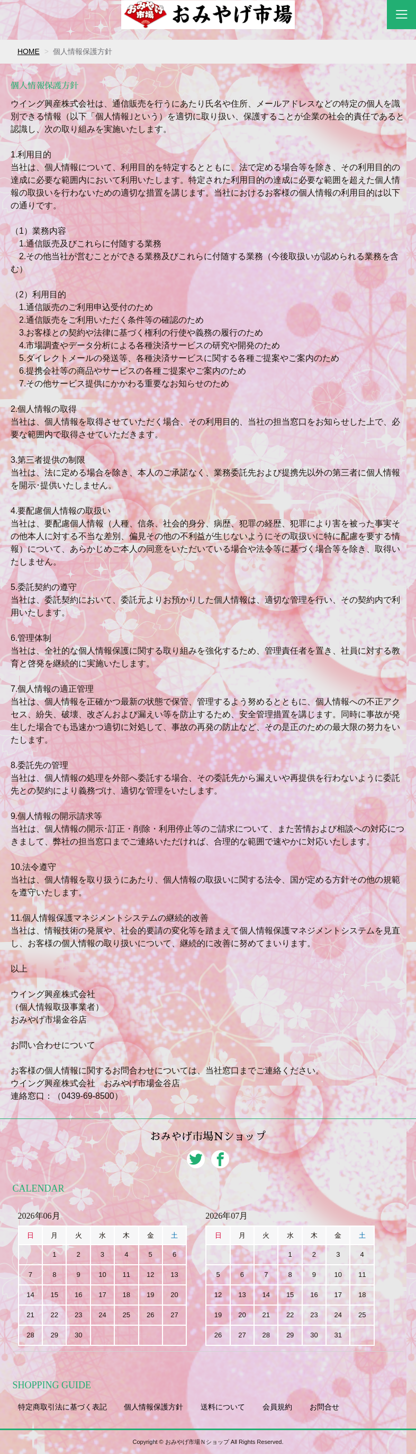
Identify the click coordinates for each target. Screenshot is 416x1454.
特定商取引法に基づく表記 (62, 1407)
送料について (223, 1407)
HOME (28, 51)
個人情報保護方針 (153, 1407)
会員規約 (277, 1407)
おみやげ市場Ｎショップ (208, 1137)
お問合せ (324, 1407)
